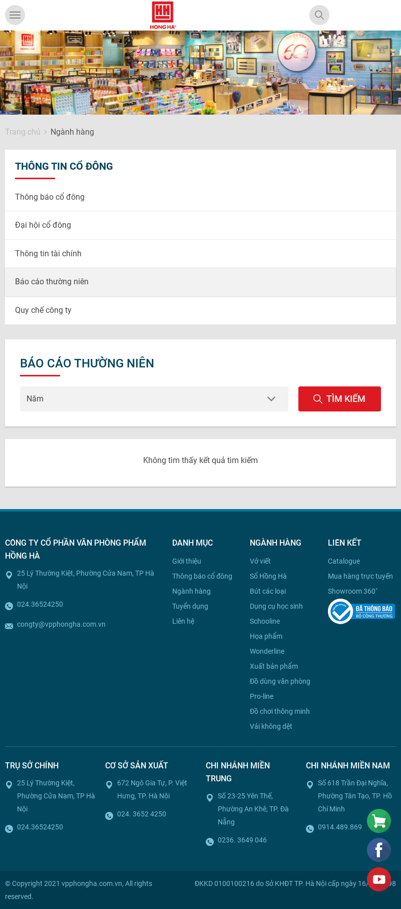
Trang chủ (23, 132)
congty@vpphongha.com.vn (61, 624)
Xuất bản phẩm (274, 666)
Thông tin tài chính (48, 253)
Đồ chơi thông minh (280, 711)
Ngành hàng (191, 591)
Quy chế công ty (43, 310)
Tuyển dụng (190, 606)
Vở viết (260, 561)
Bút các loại (268, 591)
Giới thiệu (186, 561)
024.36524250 (40, 604)
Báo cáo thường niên (52, 281)
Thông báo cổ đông (50, 197)
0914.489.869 (340, 827)
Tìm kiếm (339, 398)
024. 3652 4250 (141, 814)
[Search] (319, 15)
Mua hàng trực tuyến (360, 576)
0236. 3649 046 (242, 840)
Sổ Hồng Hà (268, 576)
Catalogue (344, 561)
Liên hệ (183, 621)
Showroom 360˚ (353, 591)
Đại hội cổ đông (43, 225)
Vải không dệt (271, 726)
